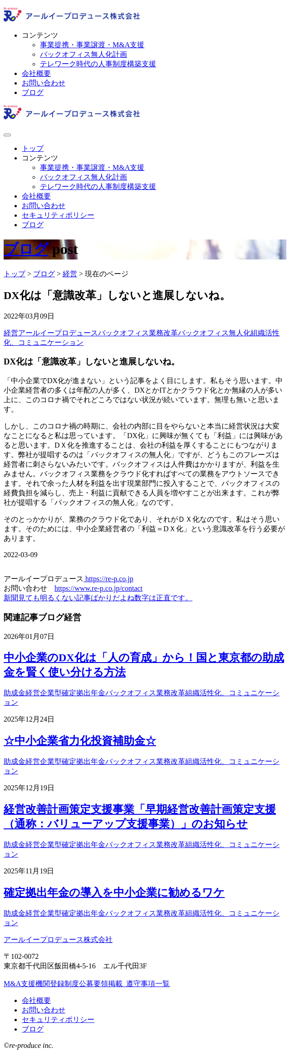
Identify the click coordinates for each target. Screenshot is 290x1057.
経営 (11, 333)
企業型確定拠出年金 (72, 693)
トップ (33, 148)
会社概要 (36, 73)
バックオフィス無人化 (214, 333)
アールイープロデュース (58, 333)
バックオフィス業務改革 (138, 333)
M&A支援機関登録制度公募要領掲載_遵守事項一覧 (87, 983)
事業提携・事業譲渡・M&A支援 (92, 45)
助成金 (14, 693)
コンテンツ (40, 35)
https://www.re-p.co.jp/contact (98, 588)
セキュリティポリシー (58, 215)
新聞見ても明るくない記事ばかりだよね (69, 598)
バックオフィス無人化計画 (83, 54)
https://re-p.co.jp (108, 579)
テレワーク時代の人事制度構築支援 (98, 64)
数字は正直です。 (163, 598)
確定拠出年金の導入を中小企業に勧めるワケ (114, 892)
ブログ (33, 92)
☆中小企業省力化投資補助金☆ (80, 741)
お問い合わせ (43, 83)
